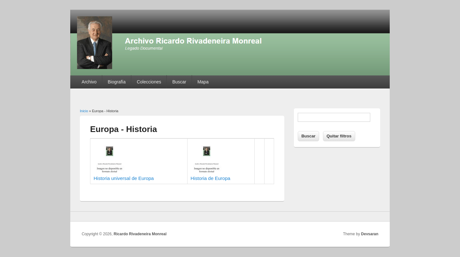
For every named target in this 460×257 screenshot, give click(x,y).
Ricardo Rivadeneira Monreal (140, 234)
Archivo (89, 81)
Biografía (117, 81)
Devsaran (369, 234)
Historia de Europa (210, 178)
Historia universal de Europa (124, 178)
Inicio (84, 111)
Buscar (179, 81)
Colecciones (149, 81)
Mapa (203, 81)
